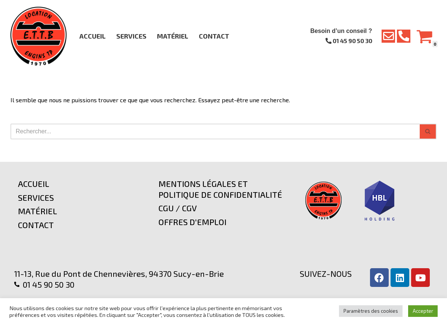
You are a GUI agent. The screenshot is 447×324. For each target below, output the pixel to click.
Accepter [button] (423, 311)
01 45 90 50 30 (349, 40)
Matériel (172, 36)
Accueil (92, 36)
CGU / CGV (177, 208)
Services (131, 36)
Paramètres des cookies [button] (370, 311)
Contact (214, 36)
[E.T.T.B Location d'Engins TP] (38, 36)
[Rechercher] (215, 131)
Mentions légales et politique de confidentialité (220, 189)
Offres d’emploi (192, 222)
